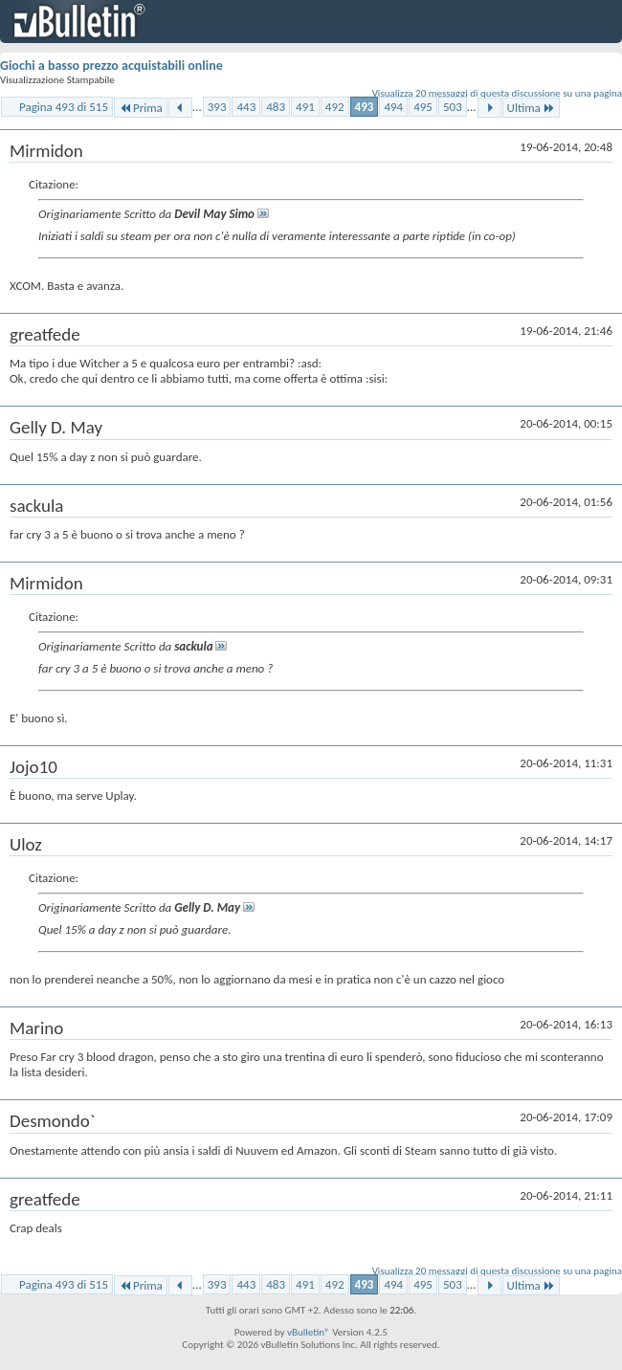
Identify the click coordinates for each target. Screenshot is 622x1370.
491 (305, 106)
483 (275, 106)
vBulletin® (308, 1332)
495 (423, 106)
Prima (141, 107)
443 (245, 106)
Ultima (531, 107)
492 (334, 106)
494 (393, 106)
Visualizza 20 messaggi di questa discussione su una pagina (497, 93)
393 (217, 106)
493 (364, 106)
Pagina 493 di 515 (63, 106)
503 (452, 106)
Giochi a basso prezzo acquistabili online (111, 65)
